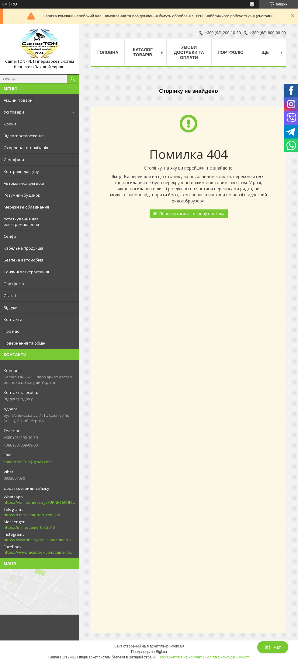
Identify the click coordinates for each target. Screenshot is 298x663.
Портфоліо (14, 283)
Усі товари (14, 112)
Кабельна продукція (23, 248)
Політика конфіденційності (227, 657)
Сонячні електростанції (26, 272)
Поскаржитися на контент (180, 657)
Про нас (11, 331)
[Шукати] (73, 78)
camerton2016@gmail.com (28, 462)
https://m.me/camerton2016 (29, 527)
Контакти (13, 319)
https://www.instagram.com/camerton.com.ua (39, 539)
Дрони (10, 124)
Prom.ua (177, 646)
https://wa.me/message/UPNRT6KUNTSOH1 (39, 502)
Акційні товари (18, 100)
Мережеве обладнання (26, 207)
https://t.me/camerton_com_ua (32, 514)
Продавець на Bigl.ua (149, 652)
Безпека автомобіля (23, 260)
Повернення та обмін (24, 343)
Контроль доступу (21, 171)
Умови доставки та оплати (189, 52)
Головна (107, 52)
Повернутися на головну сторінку (191, 213)
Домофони (14, 159)
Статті (10, 295)
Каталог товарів (143, 52)
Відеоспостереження (24, 136)
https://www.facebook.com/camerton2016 (39, 552)
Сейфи (10, 236)
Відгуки (11, 307)
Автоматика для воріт (25, 183)
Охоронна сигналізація (26, 147)
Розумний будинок (22, 195)
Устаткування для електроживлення (21, 221)
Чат (273, 647)
